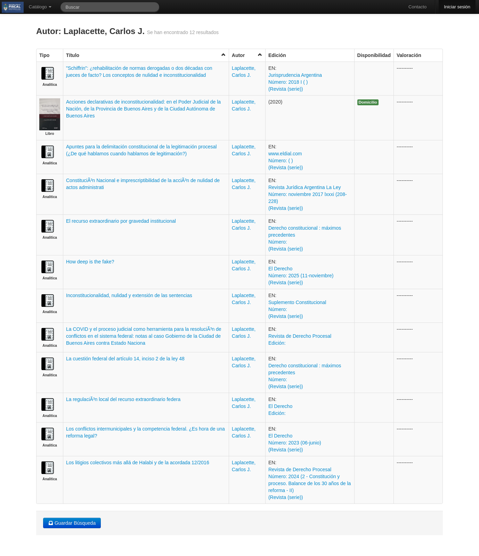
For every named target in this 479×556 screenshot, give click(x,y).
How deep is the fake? (90, 261)
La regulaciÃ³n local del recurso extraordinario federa (123, 399)
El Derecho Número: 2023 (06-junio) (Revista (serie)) (294, 442)
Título (146, 55)
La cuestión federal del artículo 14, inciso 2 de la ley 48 (125, 358)
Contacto (417, 6)
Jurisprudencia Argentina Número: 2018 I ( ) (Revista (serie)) (295, 82)
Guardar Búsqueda (72, 523)
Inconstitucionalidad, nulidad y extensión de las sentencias (129, 295)
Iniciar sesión (457, 6)
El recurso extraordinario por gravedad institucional (121, 221)
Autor (247, 55)
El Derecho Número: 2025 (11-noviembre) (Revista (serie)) (301, 275)
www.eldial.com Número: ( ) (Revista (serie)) (285, 160)
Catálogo (40, 6)
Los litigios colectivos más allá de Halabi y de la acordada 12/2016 (137, 462)
